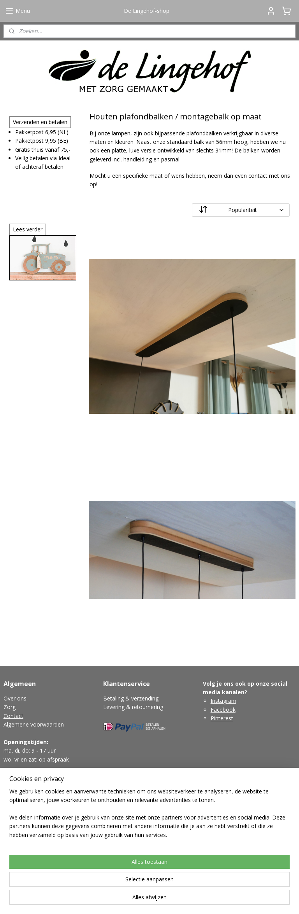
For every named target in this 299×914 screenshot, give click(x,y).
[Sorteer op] (241, 210)
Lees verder (28, 229)
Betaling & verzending (130, 698)
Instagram (223, 700)
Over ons (15, 698)
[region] (98, 870)
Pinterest (222, 718)
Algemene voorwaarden (34, 724)
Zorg (10, 707)
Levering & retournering (133, 707)
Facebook (223, 709)
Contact (13, 716)
